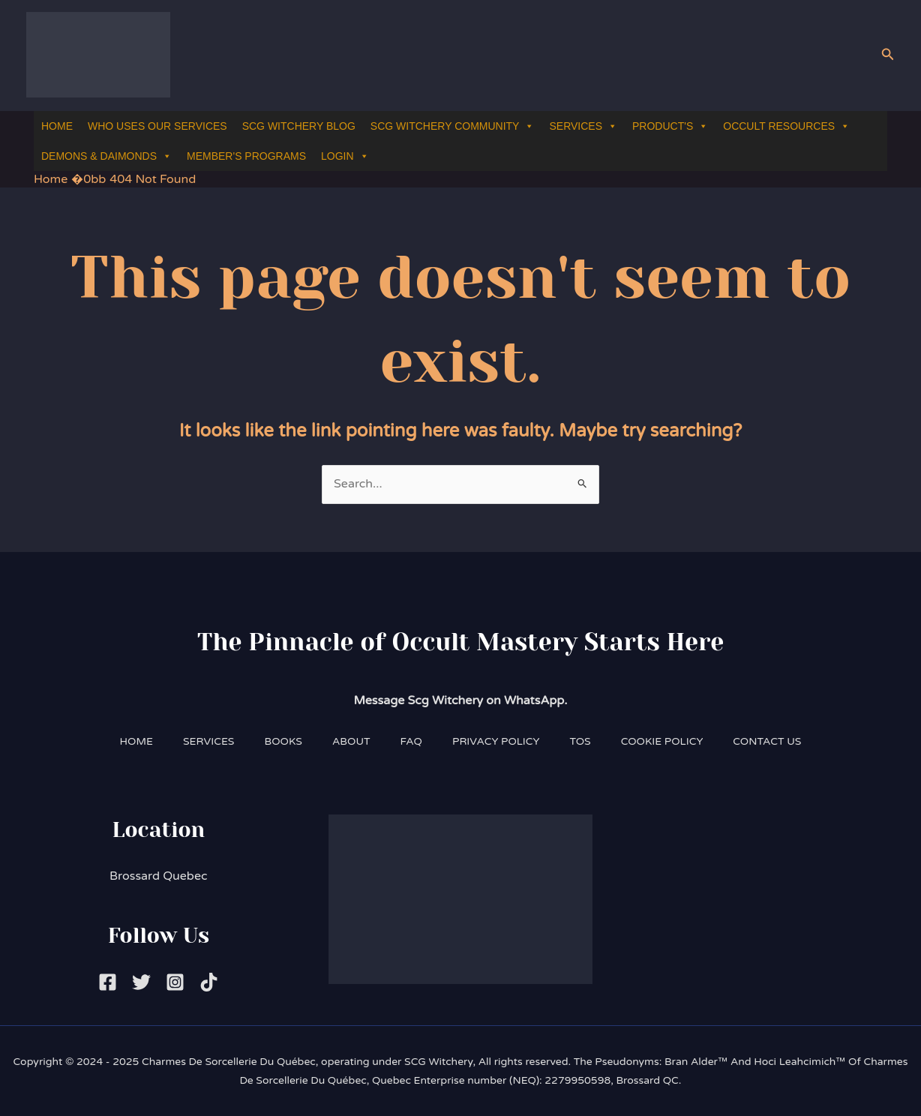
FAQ (411, 741)
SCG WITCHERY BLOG (299, 126)
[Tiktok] (209, 982)
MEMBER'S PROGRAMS (246, 156)
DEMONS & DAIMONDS (106, 156)
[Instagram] (175, 982)
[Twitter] (141, 982)
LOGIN (345, 156)
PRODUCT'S (670, 126)
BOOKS (283, 741)
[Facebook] (107, 982)
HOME (57, 126)
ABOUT (351, 741)
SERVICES (583, 126)
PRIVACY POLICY (496, 741)
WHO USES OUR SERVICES (157, 126)
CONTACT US (767, 741)
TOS (580, 741)
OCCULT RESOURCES (786, 126)
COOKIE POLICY (662, 741)
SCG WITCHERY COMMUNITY (452, 126)
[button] (888, 54)
